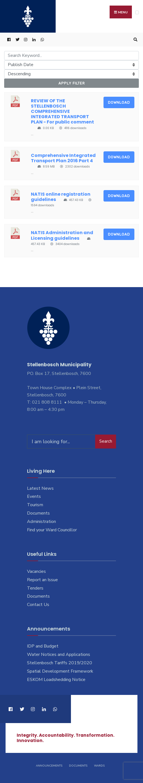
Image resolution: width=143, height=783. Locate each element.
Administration (41, 521)
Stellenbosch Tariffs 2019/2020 (59, 663)
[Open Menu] (137, 12)
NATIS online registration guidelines (60, 197)
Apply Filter (71, 83)
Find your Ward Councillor (52, 530)
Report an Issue (42, 580)
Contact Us (38, 605)
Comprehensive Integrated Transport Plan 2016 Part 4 (63, 158)
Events (34, 496)
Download (119, 102)
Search (105, 441)
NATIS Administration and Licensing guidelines (62, 235)
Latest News (40, 488)
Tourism (35, 505)
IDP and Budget (42, 646)
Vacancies (36, 571)
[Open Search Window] (134, 40)
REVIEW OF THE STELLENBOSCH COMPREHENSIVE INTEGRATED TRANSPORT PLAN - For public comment (62, 111)
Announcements (49, 766)
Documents (38, 513)
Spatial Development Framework (60, 671)
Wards (99, 766)
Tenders (35, 588)
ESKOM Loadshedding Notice (56, 680)
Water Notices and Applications (58, 654)
